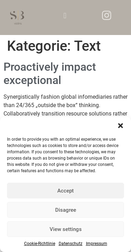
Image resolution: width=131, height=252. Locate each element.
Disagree (65, 210)
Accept (65, 191)
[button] (120, 125)
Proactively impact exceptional (49, 73)
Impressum (96, 243)
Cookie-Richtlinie (39, 243)
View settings (66, 229)
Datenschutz (70, 243)
